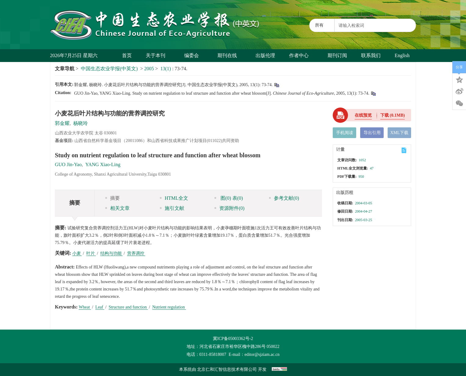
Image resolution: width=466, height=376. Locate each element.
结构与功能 (111, 253)
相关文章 (117, 208)
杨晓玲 (80, 123)
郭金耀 (62, 123)
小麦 (77, 253)
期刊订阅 (337, 55)
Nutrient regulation (169, 307)
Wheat (85, 307)
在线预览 (363, 115)
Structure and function (128, 307)
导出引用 (372, 132)
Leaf (99, 307)
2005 (149, 68)
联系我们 (371, 55)
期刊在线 (229, 55)
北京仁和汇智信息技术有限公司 (227, 369)
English (402, 55)
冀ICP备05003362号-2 (233, 338)
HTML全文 (174, 198)
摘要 (112, 198)
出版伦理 (265, 55)
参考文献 (284, 198)
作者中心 (301, 55)
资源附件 (229, 208)
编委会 (193, 55)
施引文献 (172, 208)
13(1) (166, 68)
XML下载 (399, 132)
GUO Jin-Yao (68, 164)
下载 (392, 115)
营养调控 (136, 253)
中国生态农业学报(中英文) (109, 68)
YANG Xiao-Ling (102, 164)
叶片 (91, 253)
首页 (127, 55)
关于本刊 (158, 55)
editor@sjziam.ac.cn (262, 354)
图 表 (228, 198)
